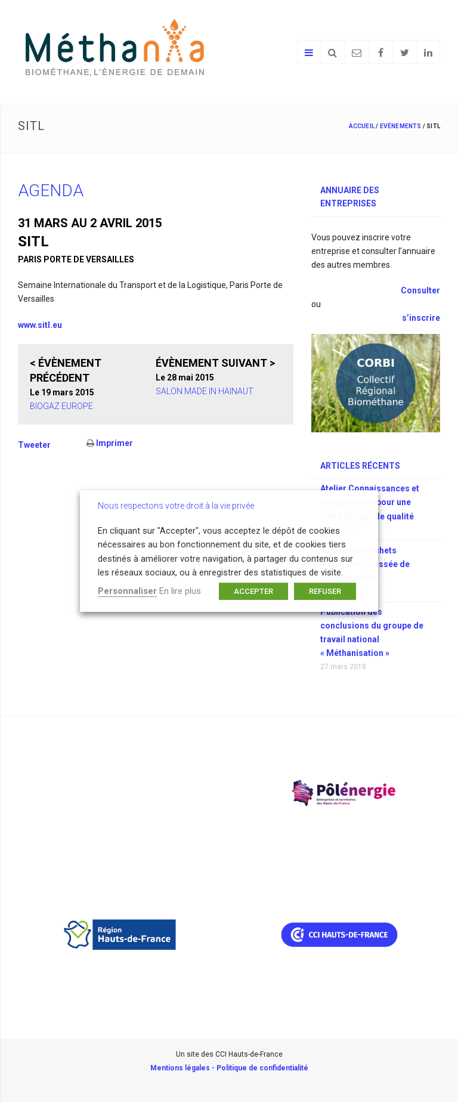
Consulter (419, 290)
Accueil (362, 126)
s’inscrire (421, 318)
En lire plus (180, 591)
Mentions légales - (183, 1068)
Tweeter (34, 445)
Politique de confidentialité (262, 1068)
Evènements (401, 126)
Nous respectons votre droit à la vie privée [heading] (176, 505)
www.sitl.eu (40, 325)
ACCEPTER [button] (253, 591)
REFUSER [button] (325, 591)
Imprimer (109, 443)
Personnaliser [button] (127, 591)
